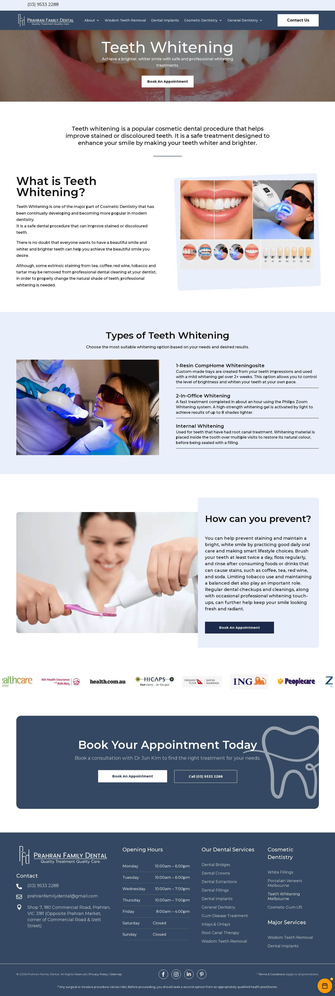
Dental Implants (165, 20)
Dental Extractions (219, 882)
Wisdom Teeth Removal (125, 20)
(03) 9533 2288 (43, 4)
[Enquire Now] (325, 986)
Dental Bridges (216, 864)
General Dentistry (242, 20)
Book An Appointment (167, 81)
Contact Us (298, 20)
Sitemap (116, 974)
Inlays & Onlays (216, 924)
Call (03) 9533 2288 (206, 776)
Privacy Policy (98, 974)
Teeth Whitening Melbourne (284, 896)
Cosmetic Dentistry (201, 20)
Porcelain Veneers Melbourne (285, 883)
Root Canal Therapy (220, 933)
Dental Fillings (215, 890)
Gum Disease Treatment (225, 916)
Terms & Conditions (272, 974)
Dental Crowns (216, 873)
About (89, 20)
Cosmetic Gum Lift (285, 907)
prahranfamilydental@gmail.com (62, 896)
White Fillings (280, 872)
